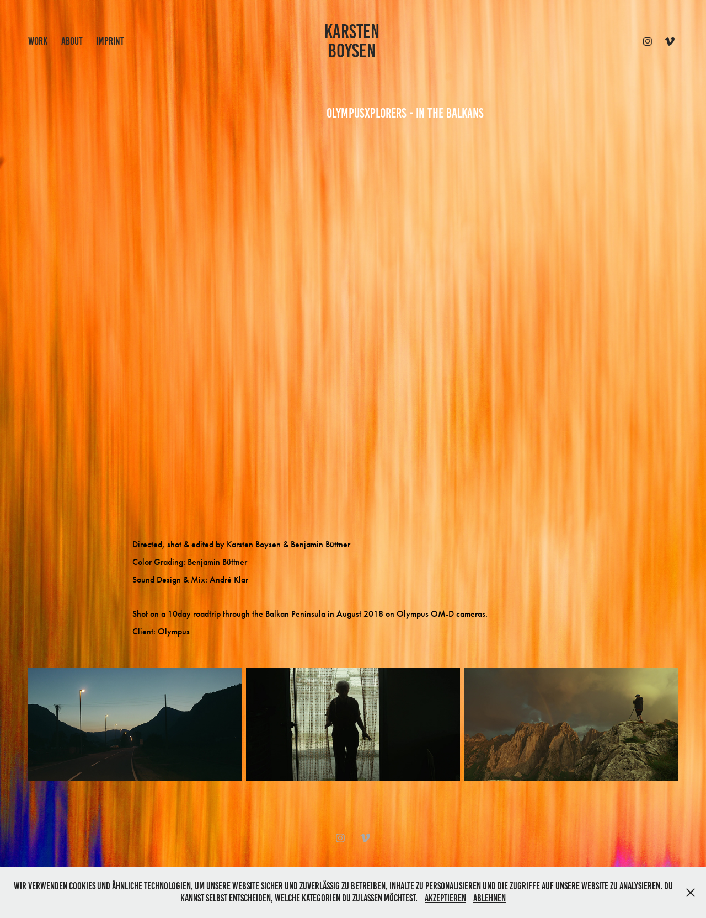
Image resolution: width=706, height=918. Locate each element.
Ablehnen (489, 898)
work (37, 41)
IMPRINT (110, 41)
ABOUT (72, 41)
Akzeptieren (445, 898)
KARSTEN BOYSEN (353, 41)
